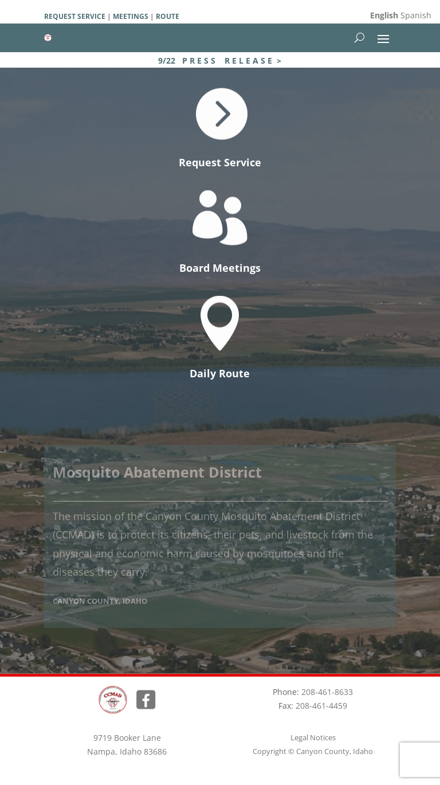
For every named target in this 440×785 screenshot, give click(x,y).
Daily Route (220, 373)
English (384, 15)
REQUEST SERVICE (74, 16)
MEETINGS (129, 16)
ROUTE (167, 16)
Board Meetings (220, 268)
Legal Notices (313, 737)
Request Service (220, 162)
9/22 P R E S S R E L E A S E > (219, 60)
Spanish (415, 15)
